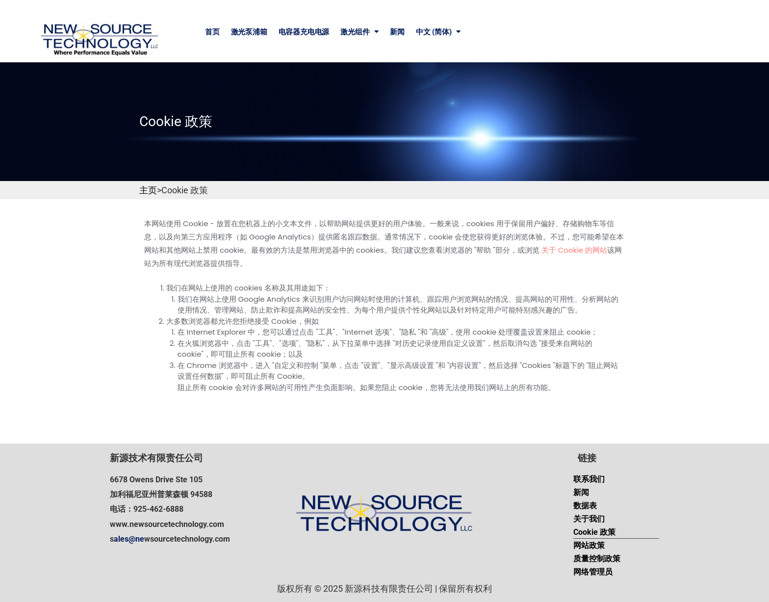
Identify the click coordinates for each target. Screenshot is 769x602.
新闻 (397, 31)
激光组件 (359, 31)
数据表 (585, 505)
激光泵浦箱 (249, 31)
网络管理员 (593, 571)
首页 (212, 31)
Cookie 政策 (594, 532)
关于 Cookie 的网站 (574, 250)
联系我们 (589, 479)
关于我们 (589, 518)
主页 (148, 190)
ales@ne (129, 539)
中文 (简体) (438, 31)
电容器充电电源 (304, 31)
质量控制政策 (596, 558)
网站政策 (589, 545)
